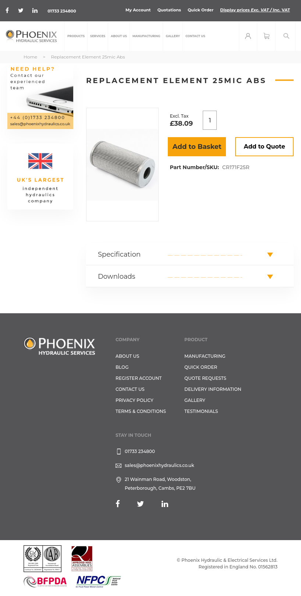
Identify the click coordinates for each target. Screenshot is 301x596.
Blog (122, 367)
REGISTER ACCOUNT (139, 378)
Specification (119, 254)
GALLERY (194, 400)
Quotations (169, 10)
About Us (127, 356)
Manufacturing (205, 356)
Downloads (116, 276)
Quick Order (200, 10)
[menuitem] (76, 36)
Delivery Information (212, 389)
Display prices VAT (255, 10)
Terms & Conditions (141, 411)
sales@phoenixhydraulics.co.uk (159, 465)
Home (30, 57)
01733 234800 (61, 11)
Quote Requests (205, 378)
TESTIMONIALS (201, 411)
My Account (138, 10)
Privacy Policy (134, 400)
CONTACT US (130, 389)
